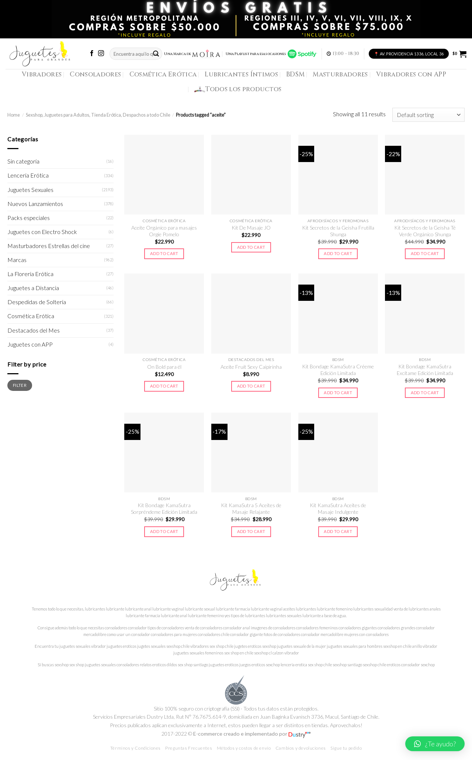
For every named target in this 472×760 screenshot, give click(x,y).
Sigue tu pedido (346, 748)
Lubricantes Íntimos (241, 74)
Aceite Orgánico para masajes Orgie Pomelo (164, 230)
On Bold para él (164, 367)
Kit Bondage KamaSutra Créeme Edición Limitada (338, 369)
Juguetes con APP (30, 344)
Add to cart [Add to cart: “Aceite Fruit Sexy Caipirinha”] (251, 386)
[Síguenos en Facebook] (92, 54)
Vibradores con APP (411, 74)
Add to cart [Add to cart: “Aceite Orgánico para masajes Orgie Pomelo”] (164, 253)
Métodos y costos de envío (244, 748)
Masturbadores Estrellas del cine (48, 246)
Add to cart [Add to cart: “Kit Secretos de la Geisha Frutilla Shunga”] (338, 253)
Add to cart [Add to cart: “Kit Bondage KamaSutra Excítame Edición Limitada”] (425, 392)
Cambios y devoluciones (300, 748)
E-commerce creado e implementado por (251, 733)
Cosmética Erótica (163, 74)
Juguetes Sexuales (30, 189)
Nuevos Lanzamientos (35, 203)
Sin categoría (23, 161)
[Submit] (156, 54)
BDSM (295, 74)
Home (13, 115)
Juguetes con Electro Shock (42, 231)
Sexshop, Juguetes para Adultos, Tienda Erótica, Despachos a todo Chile (98, 115)
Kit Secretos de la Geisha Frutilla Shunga (338, 230)
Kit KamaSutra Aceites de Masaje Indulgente (338, 508)
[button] (435, 743)
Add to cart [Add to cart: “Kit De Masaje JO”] (251, 247)
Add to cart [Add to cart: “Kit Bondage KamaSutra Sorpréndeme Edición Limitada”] (164, 531)
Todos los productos (238, 89)
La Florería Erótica (30, 274)
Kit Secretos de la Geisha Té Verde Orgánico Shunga (425, 230)
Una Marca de (192, 53)
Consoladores (95, 74)
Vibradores (42, 74)
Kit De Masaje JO (251, 227)
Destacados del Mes (33, 330)
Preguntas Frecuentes (188, 748)
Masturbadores (340, 74)
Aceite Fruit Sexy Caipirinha (251, 367)
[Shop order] (428, 115)
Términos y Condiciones (135, 748)
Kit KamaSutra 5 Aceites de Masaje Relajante (251, 508)
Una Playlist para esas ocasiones (271, 53)
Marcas (17, 260)
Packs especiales (28, 217)
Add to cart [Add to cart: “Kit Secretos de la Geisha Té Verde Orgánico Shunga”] (425, 253)
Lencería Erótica (28, 175)
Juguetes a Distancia (33, 288)
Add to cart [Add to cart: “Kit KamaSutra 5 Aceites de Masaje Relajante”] (251, 531)
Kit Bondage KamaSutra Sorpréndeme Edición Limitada (164, 508)
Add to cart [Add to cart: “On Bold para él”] (164, 386)
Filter (20, 385)
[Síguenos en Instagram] (101, 54)
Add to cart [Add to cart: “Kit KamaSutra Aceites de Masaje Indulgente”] (338, 531)
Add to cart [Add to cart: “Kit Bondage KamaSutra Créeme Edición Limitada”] (338, 392)
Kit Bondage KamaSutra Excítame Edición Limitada (425, 369)
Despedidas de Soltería (36, 302)
